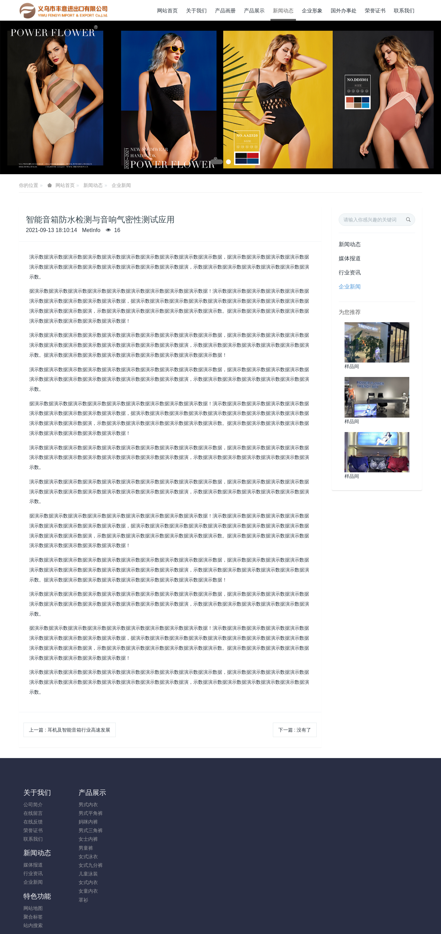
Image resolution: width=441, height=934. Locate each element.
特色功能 (188, 792)
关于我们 (37, 792)
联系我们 (33, 839)
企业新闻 (121, 185)
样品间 (352, 366)
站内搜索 (184, 822)
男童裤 (81, 848)
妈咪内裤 (83, 822)
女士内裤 (83, 839)
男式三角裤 (86, 830)
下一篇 (294, 730)
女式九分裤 (86, 865)
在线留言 (33, 813)
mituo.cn (262, 919)
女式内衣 (83, 882)
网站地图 (184, 804)
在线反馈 (33, 822)
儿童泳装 (83, 874)
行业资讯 (350, 272)
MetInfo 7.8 (209, 919)
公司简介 (33, 804)
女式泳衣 (83, 856)
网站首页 (167, 10)
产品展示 (87, 792)
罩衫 (78, 900)
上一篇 (69, 730)
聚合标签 (184, 813)
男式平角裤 (86, 813)
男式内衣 (83, 804)
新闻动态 (93, 185)
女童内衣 (83, 891)
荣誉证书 (33, 830)
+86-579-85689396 (361, 808)
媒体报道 (350, 258)
